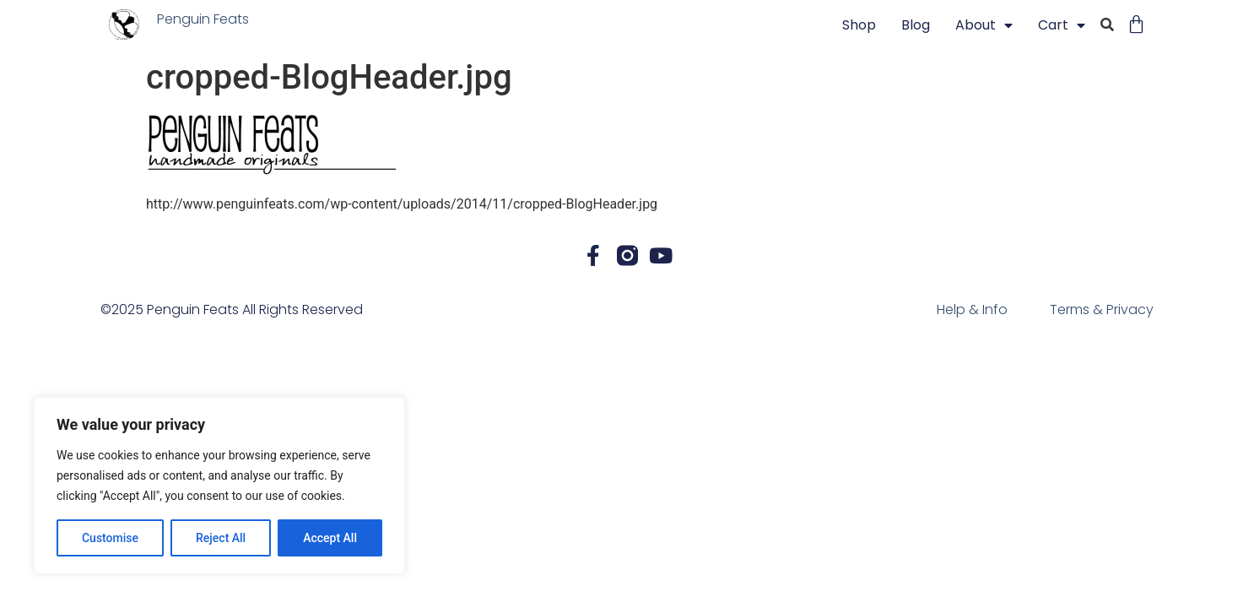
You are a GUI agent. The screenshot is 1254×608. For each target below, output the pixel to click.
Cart (1061, 25)
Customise (110, 538)
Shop (859, 25)
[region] (219, 485)
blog (915, 25)
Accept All (330, 538)
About (984, 25)
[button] (1108, 26)
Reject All (221, 538)
